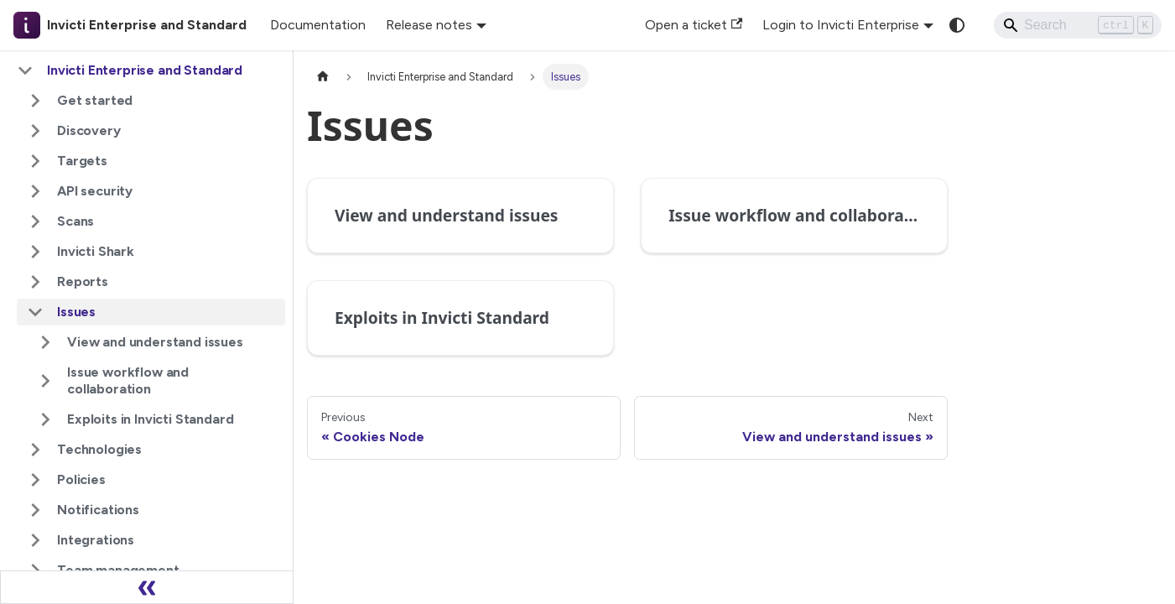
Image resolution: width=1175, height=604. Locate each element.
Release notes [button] (429, 25)
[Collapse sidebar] (147, 587)
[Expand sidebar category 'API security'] (35, 191)
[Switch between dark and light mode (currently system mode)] (957, 25)
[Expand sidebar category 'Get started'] (35, 100)
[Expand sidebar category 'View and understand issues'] (45, 342)
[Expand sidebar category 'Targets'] (35, 161)
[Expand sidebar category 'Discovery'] (35, 130)
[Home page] (323, 77)
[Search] (1078, 25)
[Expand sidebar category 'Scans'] (35, 221)
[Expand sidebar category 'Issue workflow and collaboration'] (45, 381)
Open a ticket (693, 25)
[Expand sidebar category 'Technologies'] (35, 449)
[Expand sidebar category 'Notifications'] (35, 510)
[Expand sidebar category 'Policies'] (35, 479)
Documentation (318, 25)
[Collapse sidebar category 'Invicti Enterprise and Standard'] (25, 70)
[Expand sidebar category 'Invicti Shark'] (35, 251)
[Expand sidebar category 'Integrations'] (35, 540)
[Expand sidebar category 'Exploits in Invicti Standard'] (45, 419)
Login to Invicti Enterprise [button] (840, 25)
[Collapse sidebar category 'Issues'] (35, 312)
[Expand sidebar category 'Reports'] (35, 281)
